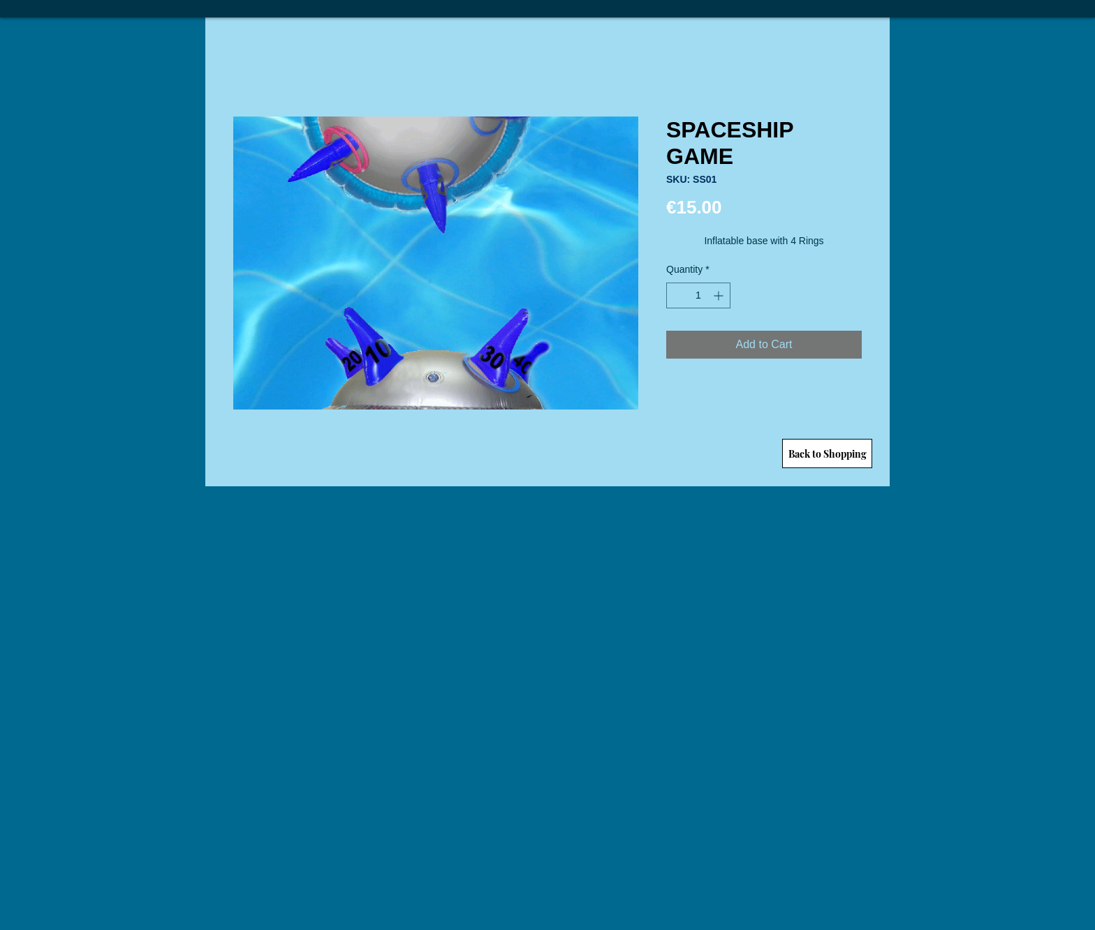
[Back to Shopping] (827, 453)
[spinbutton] (698, 295)
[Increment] (719, 295)
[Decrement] (677, 295)
